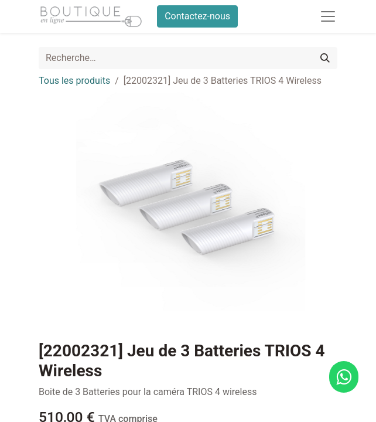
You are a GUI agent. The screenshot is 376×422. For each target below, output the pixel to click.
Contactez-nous (197, 16)
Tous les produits (74, 80)
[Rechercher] (325, 58)
